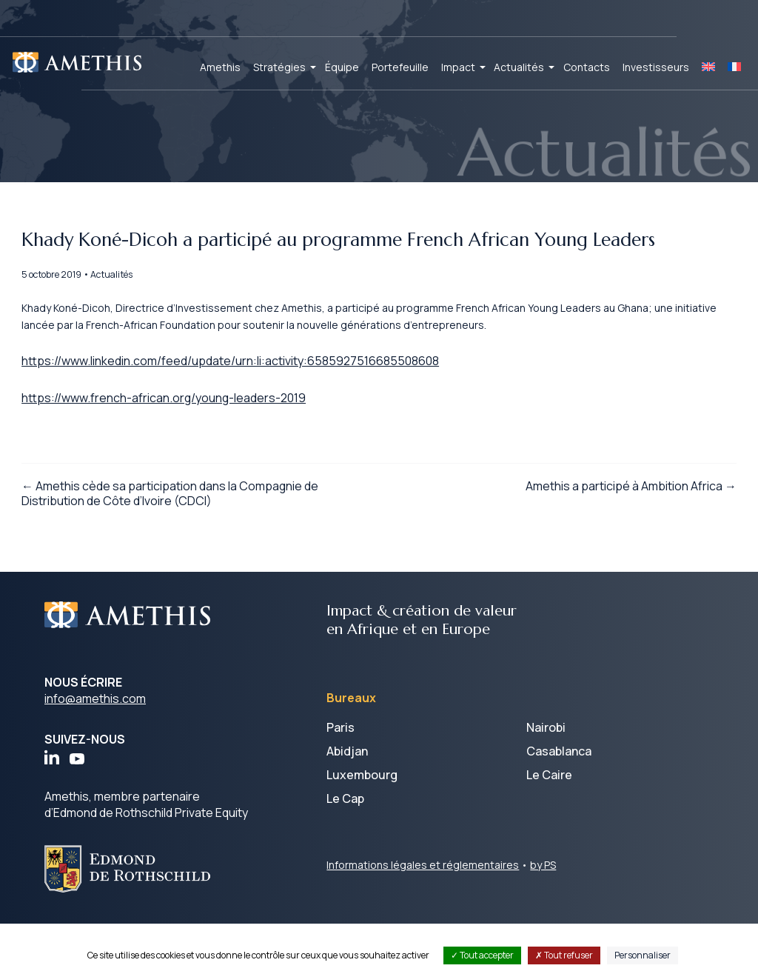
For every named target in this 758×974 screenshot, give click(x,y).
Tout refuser (564, 955)
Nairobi (546, 778)
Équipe (342, 67)
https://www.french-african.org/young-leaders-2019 (187, 440)
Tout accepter (482, 955)
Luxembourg (362, 826)
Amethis (220, 67)
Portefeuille (400, 67)
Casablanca (558, 802)
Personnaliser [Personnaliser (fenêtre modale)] (642, 955)
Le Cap (345, 849)
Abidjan (347, 802)
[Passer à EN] (708, 67)
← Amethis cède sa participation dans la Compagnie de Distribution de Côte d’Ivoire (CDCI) (193, 543)
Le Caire (549, 826)
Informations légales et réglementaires (422, 916)
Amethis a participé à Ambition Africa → (608, 536)
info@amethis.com (95, 749)
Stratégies (279, 67)
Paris (340, 778)
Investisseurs (656, 67)
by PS (543, 916)
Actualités (519, 67)
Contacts (586, 67)
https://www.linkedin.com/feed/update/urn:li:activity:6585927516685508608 (253, 401)
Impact (458, 67)
